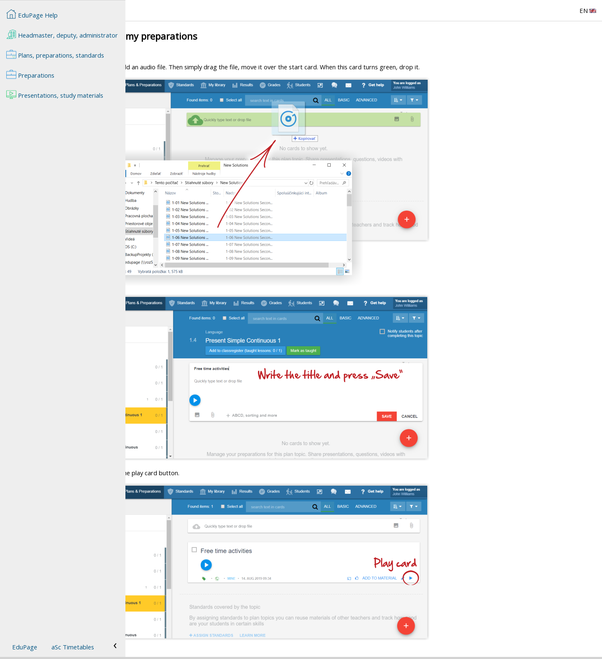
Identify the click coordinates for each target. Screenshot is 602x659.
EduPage (24, 647)
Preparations (30, 74)
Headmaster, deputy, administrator (62, 34)
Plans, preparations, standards (55, 54)
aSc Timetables (72, 647)
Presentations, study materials (54, 94)
